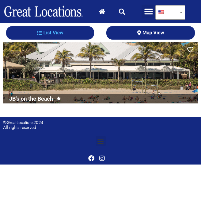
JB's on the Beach (31, 98)
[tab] (50, 33)
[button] (148, 11)
